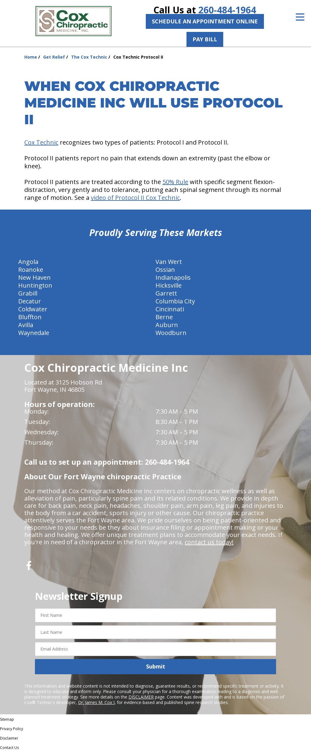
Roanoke (30, 269)
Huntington (35, 285)
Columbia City (175, 301)
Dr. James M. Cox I (96, 702)
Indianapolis (173, 277)
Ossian (165, 269)
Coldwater (32, 309)
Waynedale (33, 333)
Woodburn (171, 333)
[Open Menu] (300, 17)
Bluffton (30, 317)
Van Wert (169, 262)
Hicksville (169, 285)
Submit (155, 666)
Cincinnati (170, 309)
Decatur (29, 301)
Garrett (166, 293)
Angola (28, 262)
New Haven (34, 277)
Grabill (27, 293)
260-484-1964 (227, 10)
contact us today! (209, 542)
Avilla (25, 325)
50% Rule (175, 182)
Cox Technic (41, 142)
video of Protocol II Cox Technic (135, 197)
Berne (164, 317)
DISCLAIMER (141, 697)
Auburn (167, 325)
